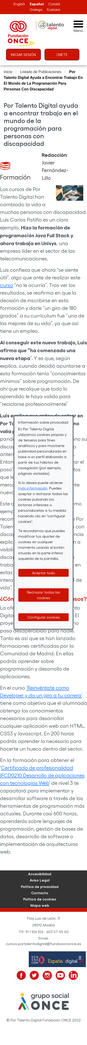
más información (32, 488)
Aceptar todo (43, 572)
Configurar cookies (43, 617)
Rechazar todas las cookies (43, 595)
